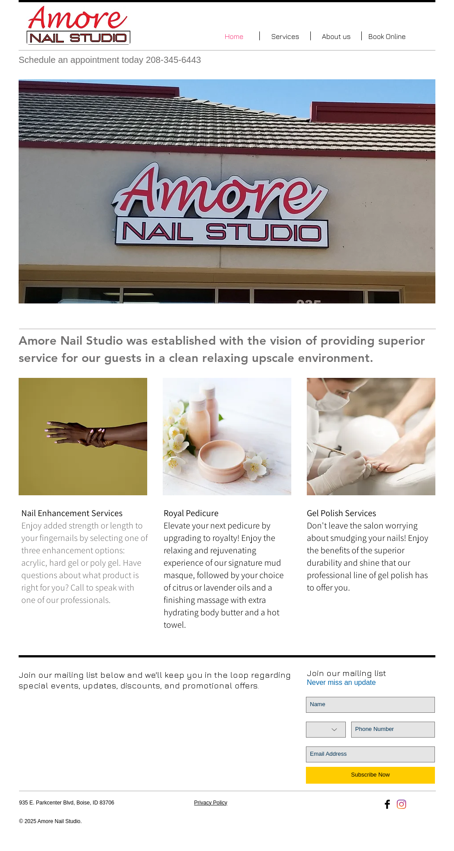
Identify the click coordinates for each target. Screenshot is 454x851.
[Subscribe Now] (370, 775)
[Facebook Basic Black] (387, 804)
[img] (83, 436)
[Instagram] (401, 804)
